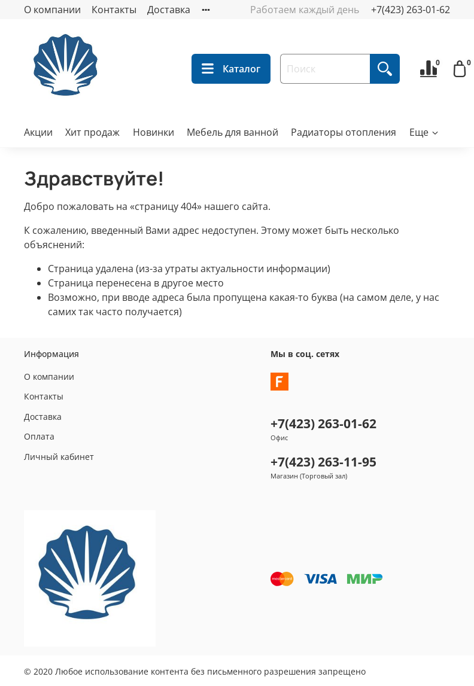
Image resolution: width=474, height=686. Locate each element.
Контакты (114, 9)
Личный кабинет (59, 456)
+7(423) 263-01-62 (410, 9)
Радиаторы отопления (343, 132)
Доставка (168, 9)
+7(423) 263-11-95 (323, 461)
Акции (38, 132)
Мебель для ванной (232, 132)
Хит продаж (92, 132)
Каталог (231, 68)
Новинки (153, 132)
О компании (52, 9)
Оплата (39, 436)
